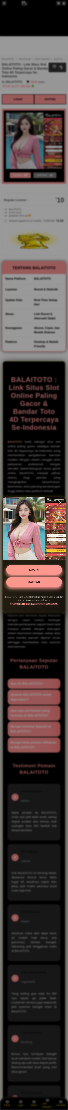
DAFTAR (34, 582)
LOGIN (34, 569)
